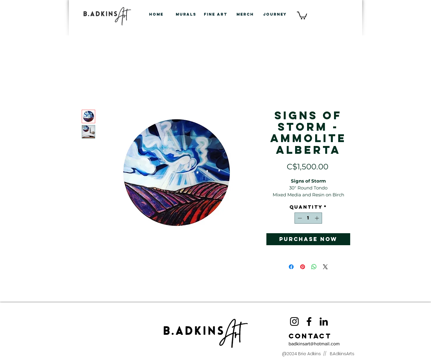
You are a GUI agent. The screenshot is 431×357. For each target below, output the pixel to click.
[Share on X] (325, 266)
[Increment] (317, 218)
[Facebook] (309, 321)
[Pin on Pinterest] (302, 266)
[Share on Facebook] (291, 266)
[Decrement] (299, 218)
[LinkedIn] (324, 321)
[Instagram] (294, 321)
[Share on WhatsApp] (314, 266)
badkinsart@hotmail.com (314, 343)
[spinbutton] (308, 218)
